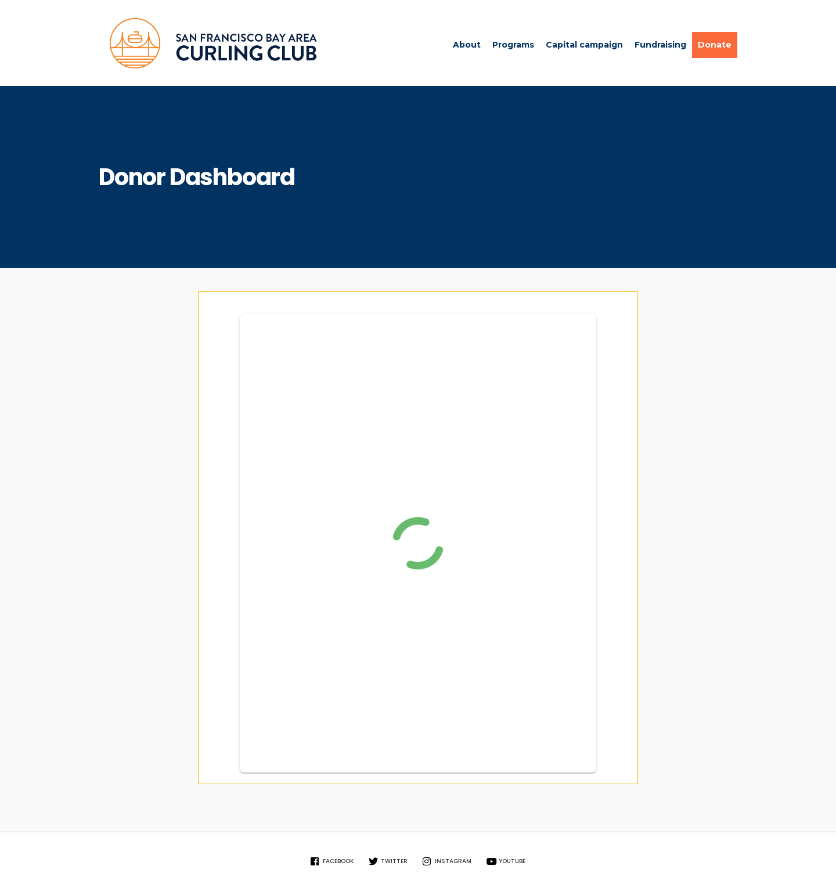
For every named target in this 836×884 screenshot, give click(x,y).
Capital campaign (584, 44)
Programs (513, 44)
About (467, 44)
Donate (715, 44)
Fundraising (660, 44)
